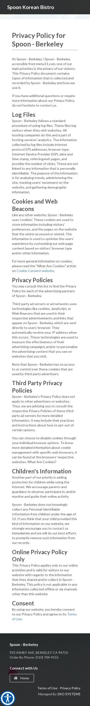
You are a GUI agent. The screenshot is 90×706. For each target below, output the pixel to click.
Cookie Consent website (35, 271)
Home (21, 678)
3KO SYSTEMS (68, 694)
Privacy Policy (70, 688)
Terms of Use (47, 688)
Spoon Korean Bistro (30, 7)
